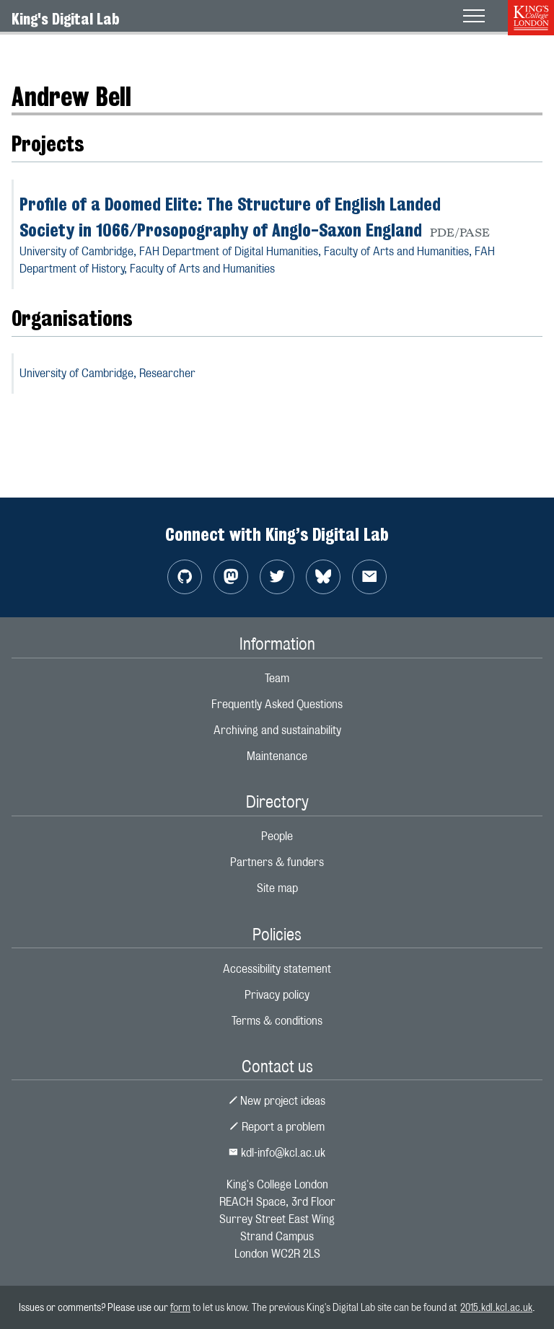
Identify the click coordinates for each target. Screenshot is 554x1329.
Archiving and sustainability (277, 730)
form (180, 1307)
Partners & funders (277, 862)
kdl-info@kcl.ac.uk (277, 1153)
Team (277, 678)
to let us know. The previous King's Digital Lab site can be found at (325, 1307)
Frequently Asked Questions (277, 704)
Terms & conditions (277, 1021)
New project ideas (277, 1101)
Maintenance (277, 756)
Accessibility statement (277, 969)
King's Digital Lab (66, 18)
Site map (277, 888)
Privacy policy (277, 995)
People (277, 836)
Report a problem (277, 1127)
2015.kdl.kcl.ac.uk (496, 1307)
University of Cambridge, (107, 373)
